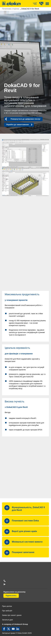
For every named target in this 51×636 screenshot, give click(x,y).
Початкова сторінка (10, 9)
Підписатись (11, 596)
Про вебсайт (7, 611)
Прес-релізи (7, 606)
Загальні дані (7, 620)
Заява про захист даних (12, 615)
